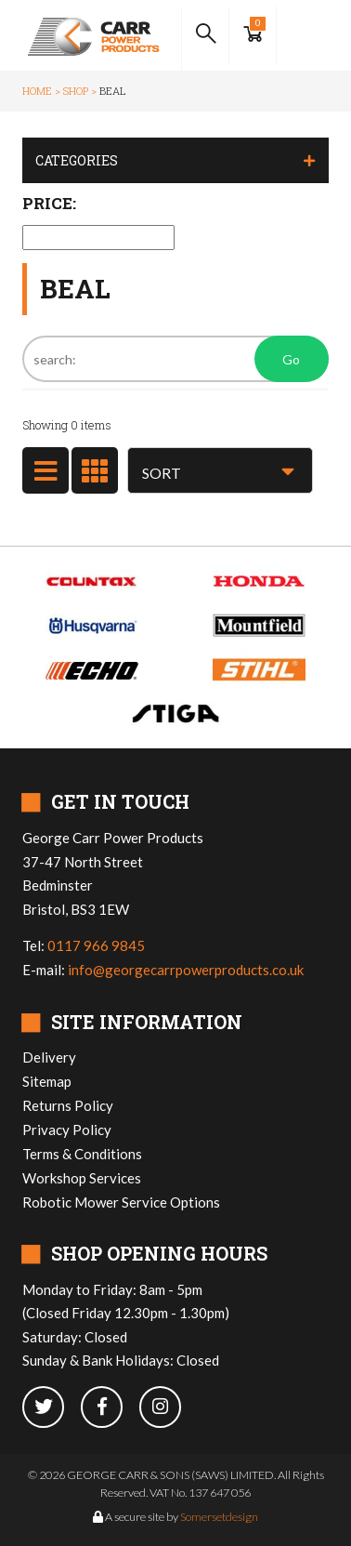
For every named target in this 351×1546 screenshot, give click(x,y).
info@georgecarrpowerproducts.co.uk (186, 969)
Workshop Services (81, 1177)
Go (291, 359)
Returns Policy (67, 1105)
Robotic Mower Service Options (121, 1202)
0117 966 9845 (96, 945)
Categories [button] (76, 160)
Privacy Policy (66, 1129)
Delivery (49, 1057)
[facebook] (110, 1408)
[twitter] (51, 1408)
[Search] (175, 359)
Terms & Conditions (82, 1153)
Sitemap (47, 1081)
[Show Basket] (252, 34)
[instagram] (167, 1408)
